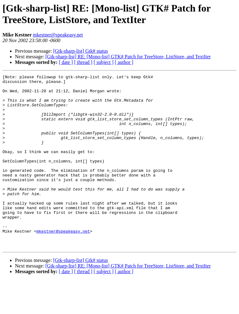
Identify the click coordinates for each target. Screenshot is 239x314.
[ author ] (124, 62)
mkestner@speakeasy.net (58, 34)
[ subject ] (104, 62)
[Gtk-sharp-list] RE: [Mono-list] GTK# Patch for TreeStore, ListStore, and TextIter (128, 56)
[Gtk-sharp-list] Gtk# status (80, 51)
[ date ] (66, 62)
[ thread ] (83, 62)
